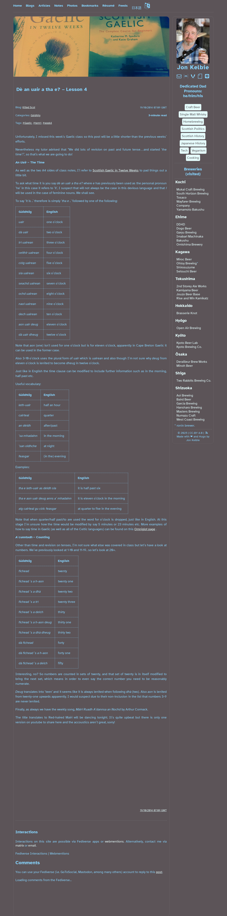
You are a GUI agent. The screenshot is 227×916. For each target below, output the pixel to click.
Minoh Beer (184, 366)
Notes (58, 6)
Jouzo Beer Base (188, 294)
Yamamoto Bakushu (190, 210)
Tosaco (181, 198)
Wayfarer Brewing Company (188, 204)
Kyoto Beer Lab (187, 343)
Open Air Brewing (188, 328)
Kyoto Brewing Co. (189, 347)
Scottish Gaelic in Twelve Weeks (116, 170)
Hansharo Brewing (189, 408)
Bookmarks (90, 6)
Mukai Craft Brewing (190, 189)
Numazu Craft (186, 416)
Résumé (108, 6)
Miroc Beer (184, 259)
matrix (19, 846)
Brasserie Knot (186, 313)
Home (17, 6)
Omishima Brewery (189, 245)
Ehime (181, 217)
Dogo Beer (184, 228)
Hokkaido (184, 305)
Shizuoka (183, 388)
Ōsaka (181, 354)
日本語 (141, 8)
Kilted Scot (28, 107)
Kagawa (182, 252)
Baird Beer (183, 399)
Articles (44, 6)
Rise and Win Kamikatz (192, 298)
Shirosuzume (185, 267)
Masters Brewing (188, 412)
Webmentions (59, 854)
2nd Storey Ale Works (191, 286)
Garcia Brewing (186, 403)
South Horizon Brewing (192, 194)
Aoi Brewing (184, 395)
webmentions (114, 842)
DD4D (180, 224)
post (159, 872)
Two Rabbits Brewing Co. (193, 381)
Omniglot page (144, 529)
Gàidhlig (35, 115)
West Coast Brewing (190, 420)
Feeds (123, 6)
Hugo (202, 436)
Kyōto (180, 335)
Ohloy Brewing (186, 263)
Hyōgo (181, 320)
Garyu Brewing (186, 232)
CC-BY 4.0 (196, 433)
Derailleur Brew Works (191, 362)
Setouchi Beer (186, 271)
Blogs (30, 6)
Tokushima (185, 278)
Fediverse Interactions (31, 854)
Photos (72, 6)
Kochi (180, 182)
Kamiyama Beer (187, 290)
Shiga (180, 373)
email (32, 846)
